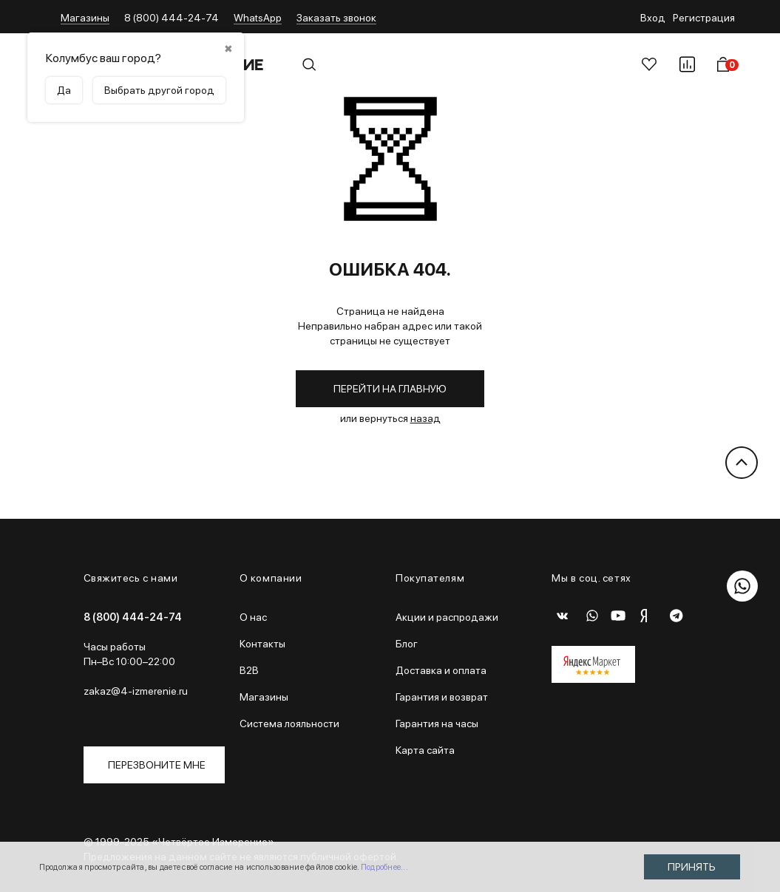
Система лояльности (289, 723)
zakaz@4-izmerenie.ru (136, 691)
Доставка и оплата (441, 670)
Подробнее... (384, 867)
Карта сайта (425, 750)
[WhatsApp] (592, 616)
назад (425, 418)
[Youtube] (622, 616)
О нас (253, 617)
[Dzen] (651, 616)
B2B (249, 670)
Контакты (262, 644)
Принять (692, 867)
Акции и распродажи (447, 617)
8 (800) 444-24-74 (171, 18)
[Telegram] (681, 616)
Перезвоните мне (157, 765)
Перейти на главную (390, 389)
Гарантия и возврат (442, 697)
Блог (407, 644)
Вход (652, 18)
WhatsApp (258, 18)
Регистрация (704, 18)
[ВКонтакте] (563, 616)
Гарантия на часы (437, 723)
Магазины (85, 18)
